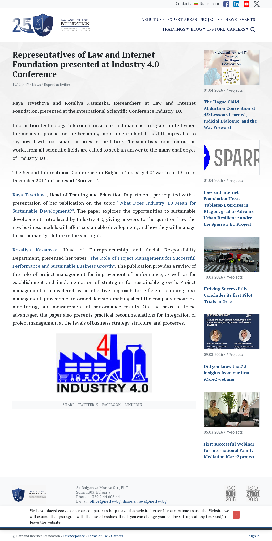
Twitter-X (88, 404)
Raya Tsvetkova (29, 194)
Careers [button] (236, 29)
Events (247, 19)
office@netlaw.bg (105, 501)
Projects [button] (209, 19)
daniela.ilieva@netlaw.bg (145, 501)
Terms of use (98, 536)
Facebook (111, 404)
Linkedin (133, 404)
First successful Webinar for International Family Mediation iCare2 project (229, 450)
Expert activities (57, 84)
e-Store (216, 29)
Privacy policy (74, 536)
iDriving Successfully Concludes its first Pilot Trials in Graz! (228, 295)
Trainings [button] (173, 29)
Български (209, 4)
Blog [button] (196, 29)
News (231, 19)
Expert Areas (182, 19)
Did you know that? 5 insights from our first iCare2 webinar (226, 372)
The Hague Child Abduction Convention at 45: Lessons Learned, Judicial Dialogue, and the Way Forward (230, 114)
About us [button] (151, 19)
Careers (117, 536)
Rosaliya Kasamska (34, 249)
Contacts (183, 3)
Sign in (254, 536)
